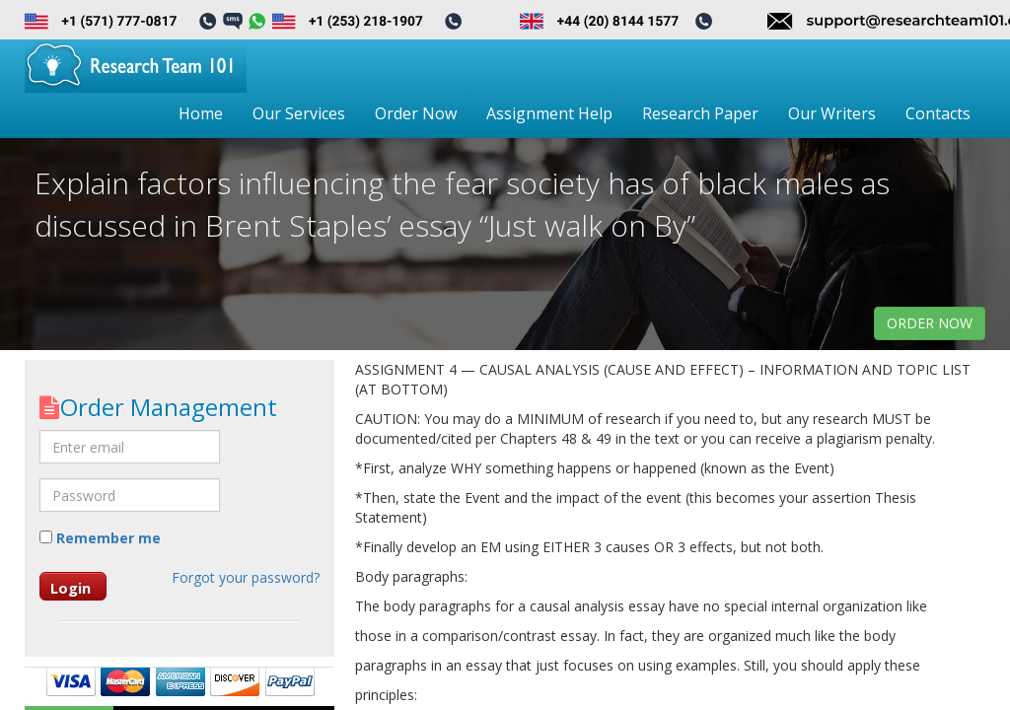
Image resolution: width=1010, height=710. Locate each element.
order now (930, 323)
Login (70, 588)
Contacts (938, 113)
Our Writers (832, 113)
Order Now (416, 113)
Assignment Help (549, 113)
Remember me (100, 538)
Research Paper (700, 113)
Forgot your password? (246, 577)
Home (201, 113)
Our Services (298, 113)
